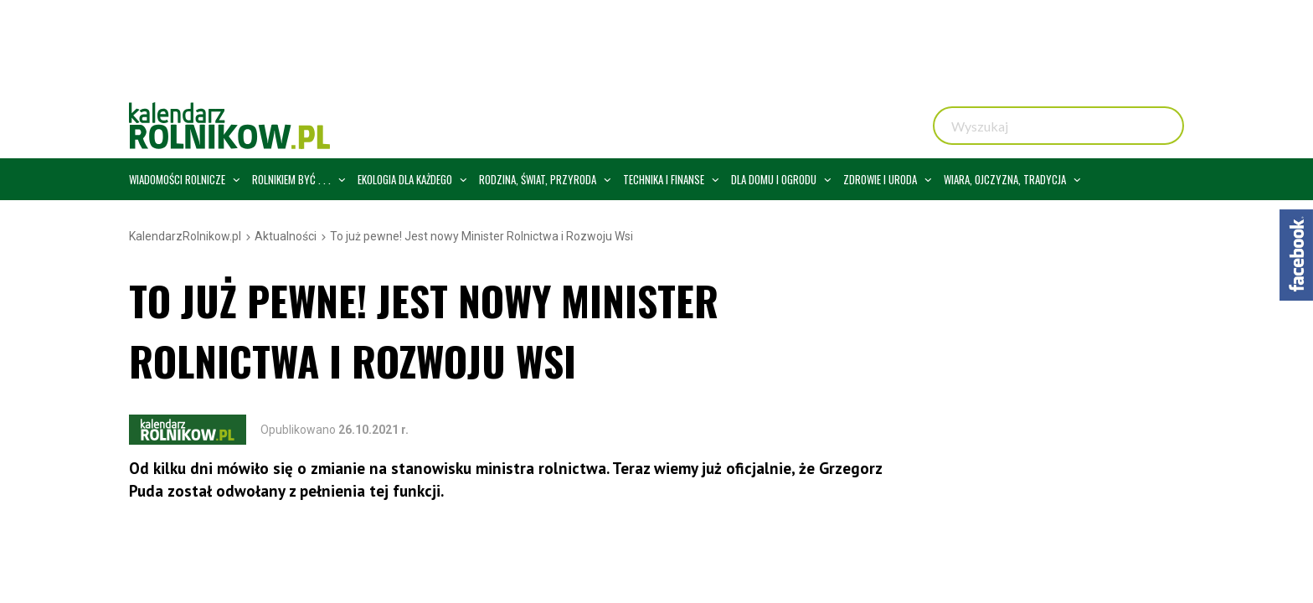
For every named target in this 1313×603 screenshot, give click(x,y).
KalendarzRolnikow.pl (185, 236)
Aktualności (286, 236)
